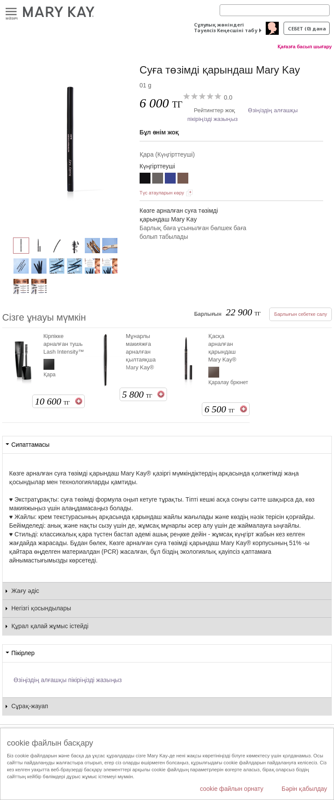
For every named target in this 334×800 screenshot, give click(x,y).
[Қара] (71, 142)
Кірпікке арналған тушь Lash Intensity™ (63, 344)
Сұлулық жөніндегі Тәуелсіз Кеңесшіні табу (225, 27)
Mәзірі (11, 12)
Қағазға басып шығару (304, 46)
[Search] (275, 10)
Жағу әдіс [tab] (25, 590)
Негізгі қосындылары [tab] (41, 608)
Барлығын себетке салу (300, 314)
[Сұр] (157, 179)
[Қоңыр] (182, 179)
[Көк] (170, 179)
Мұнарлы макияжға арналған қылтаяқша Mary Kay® (141, 352)
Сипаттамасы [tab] (30, 444)
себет (307, 28)
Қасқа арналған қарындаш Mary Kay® (222, 348)
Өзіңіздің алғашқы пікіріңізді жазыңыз (67, 679)
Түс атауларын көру (162, 192)
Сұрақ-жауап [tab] (29, 706)
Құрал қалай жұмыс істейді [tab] (49, 626)
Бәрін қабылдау (304, 788)
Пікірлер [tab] (22, 652)
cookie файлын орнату (232, 788)
